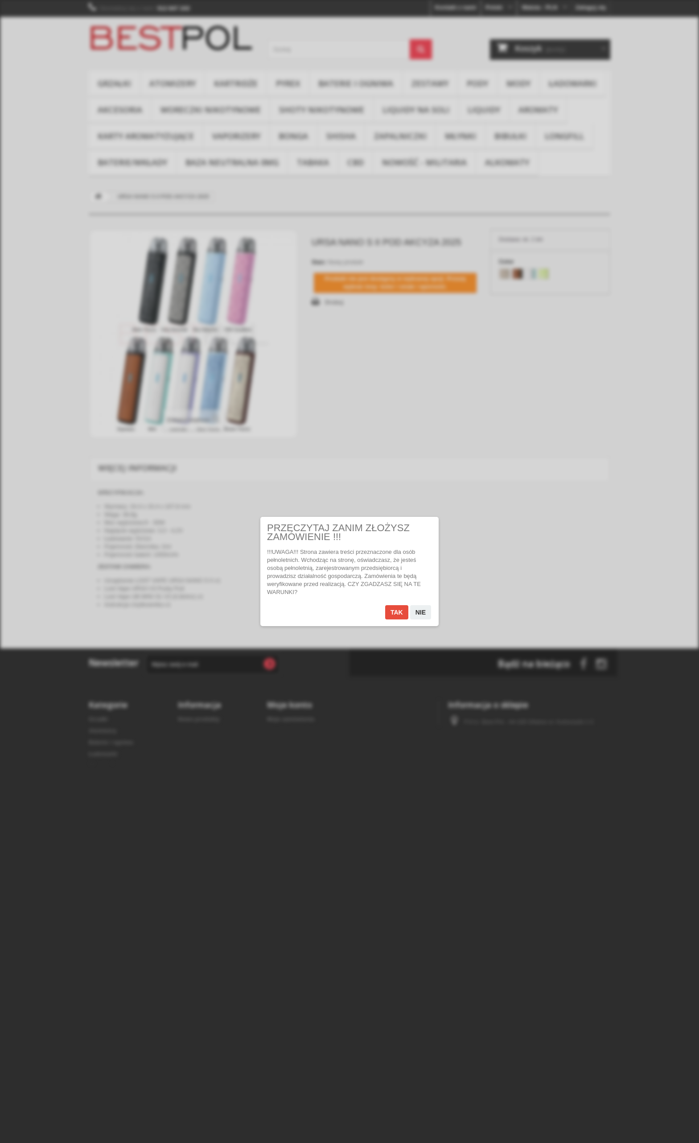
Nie (420, 612)
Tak (397, 612)
